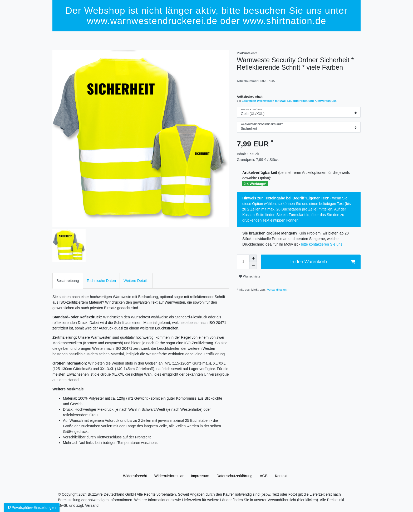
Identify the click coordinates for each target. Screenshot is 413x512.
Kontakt (281, 476)
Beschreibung (67, 281)
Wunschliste (249, 276)
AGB (264, 476)
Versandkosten (276, 289)
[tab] (67, 281)
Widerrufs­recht (135, 476)
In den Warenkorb (322, 262)
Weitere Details (136, 281)
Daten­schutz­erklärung (234, 476)
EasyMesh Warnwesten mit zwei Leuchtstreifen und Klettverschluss (289, 100)
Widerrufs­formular (169, 476)
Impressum (200, 476)
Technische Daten (101, 281)
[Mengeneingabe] (243, 262)
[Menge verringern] (253, 265)
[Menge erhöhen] (253, 258)
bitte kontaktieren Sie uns (321, 244)
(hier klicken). (308, 500)
